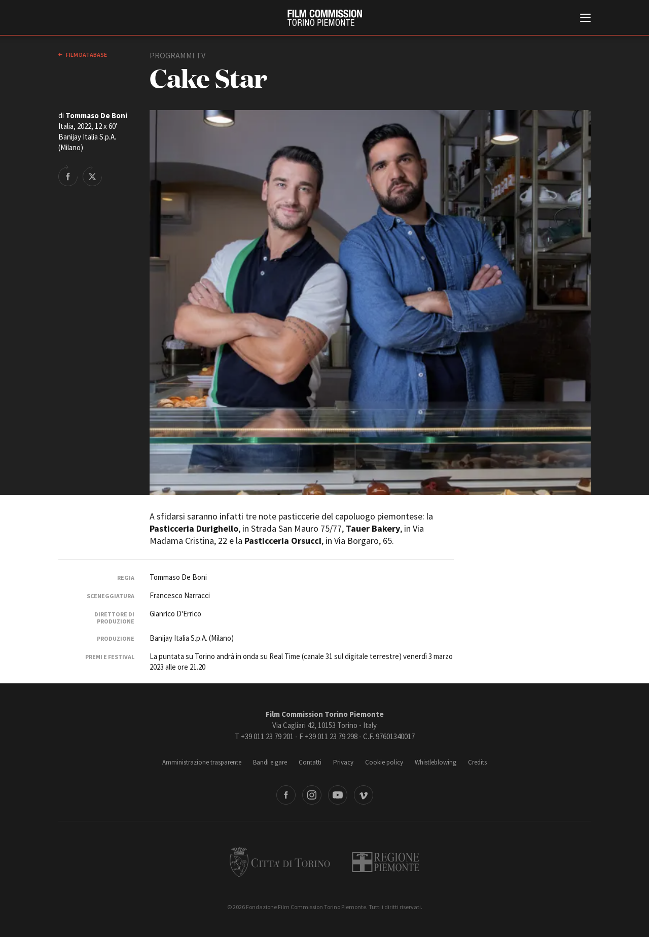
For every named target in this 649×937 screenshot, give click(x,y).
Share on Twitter (92, 175)
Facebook (286, 795)
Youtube (337, 795)
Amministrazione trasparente (201, 762)
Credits (477, 762)
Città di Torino (280, 862)
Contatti (310, 762)
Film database (86, 54)
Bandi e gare (270, 762)
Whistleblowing (435, 762)
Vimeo (363, 795)
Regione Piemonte (385, 862)
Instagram (311, 795)
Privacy (343, 762)
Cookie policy (384, 762)
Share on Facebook (68, 175)
